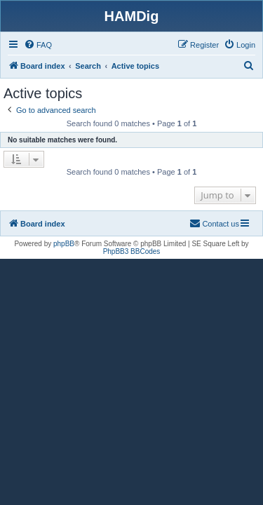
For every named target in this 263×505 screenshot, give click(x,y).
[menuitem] (38, 44)
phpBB (63, 244)
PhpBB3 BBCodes (132, 251)
